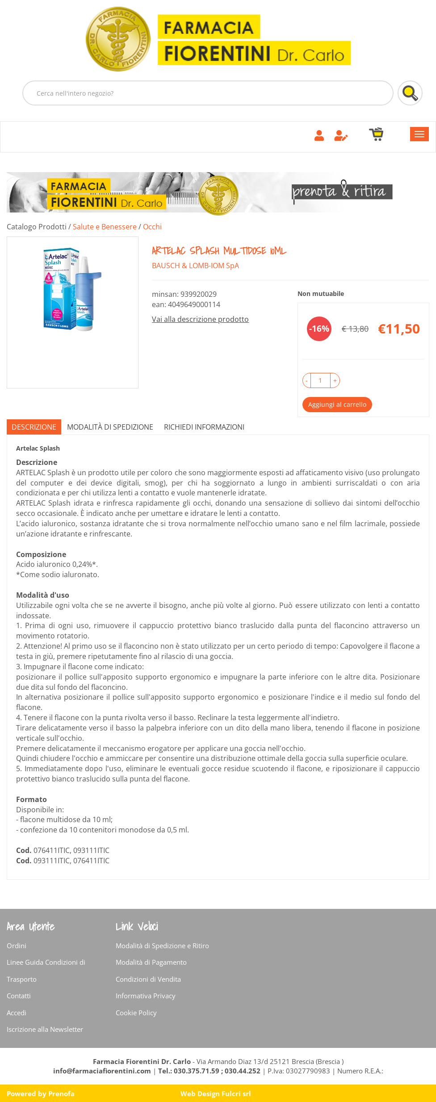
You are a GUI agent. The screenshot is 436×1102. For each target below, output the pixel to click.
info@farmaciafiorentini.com (103, 1070)
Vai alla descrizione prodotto (200, 319)
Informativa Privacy (146, 995)
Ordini (16, 945)
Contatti (19, 995)
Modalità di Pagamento (151, 962)
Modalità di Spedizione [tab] (110, 427)
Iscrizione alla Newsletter (45, 1029)
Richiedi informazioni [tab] (204, 427)
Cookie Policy (136, 1012)
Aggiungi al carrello (337, 404)
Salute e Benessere (105, 227)
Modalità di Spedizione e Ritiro (162, 945)
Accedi (16, 1012)
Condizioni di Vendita (148, 979)
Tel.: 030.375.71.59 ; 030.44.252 (209, 1070)
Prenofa (61, 1093)
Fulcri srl (236, 1093)
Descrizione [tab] (34, 427)
